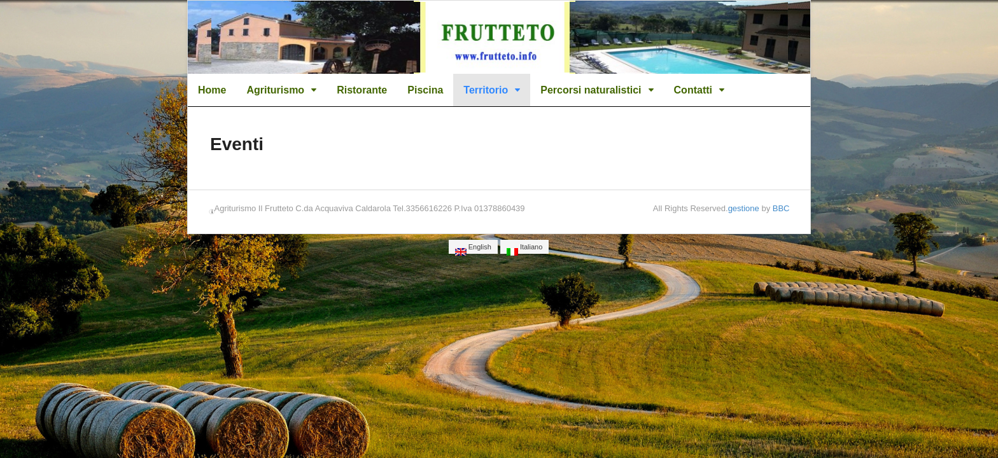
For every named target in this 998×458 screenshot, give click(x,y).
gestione (743, 208)
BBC (781, 208)
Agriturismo (275, 90)
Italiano (525, 248)
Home (212, 90)
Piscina (425, 90)
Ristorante (362, 90)
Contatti (693, 90)
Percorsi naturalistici (590, 90)
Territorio (485, 90)
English (473, 248)
